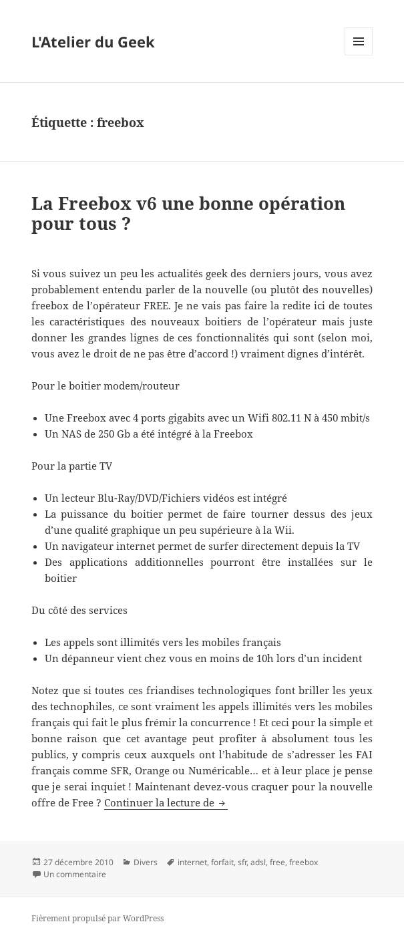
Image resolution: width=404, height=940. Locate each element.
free (277, 862)
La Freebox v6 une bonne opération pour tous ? (188, 213)
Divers (146, 862)
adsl (258, 862)
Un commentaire (74, 874)
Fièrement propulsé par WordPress (97, 918)
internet (192, 862)
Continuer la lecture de (166, 802)
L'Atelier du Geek (93, 41)
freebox (303, 862)
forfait (222, 862)
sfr (242, 862)
